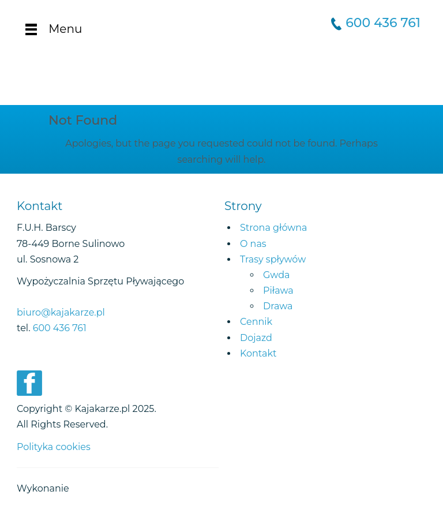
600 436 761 (383, 23)
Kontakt (258, 353)
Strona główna (273, 227)
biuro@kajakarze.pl (61, 312)
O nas (253, 243)
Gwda (276, 274)
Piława (278, 290)
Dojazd (256, 337)
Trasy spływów (273, 259)
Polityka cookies (54, 446)
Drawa (277, 306)
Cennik (256, 321)
